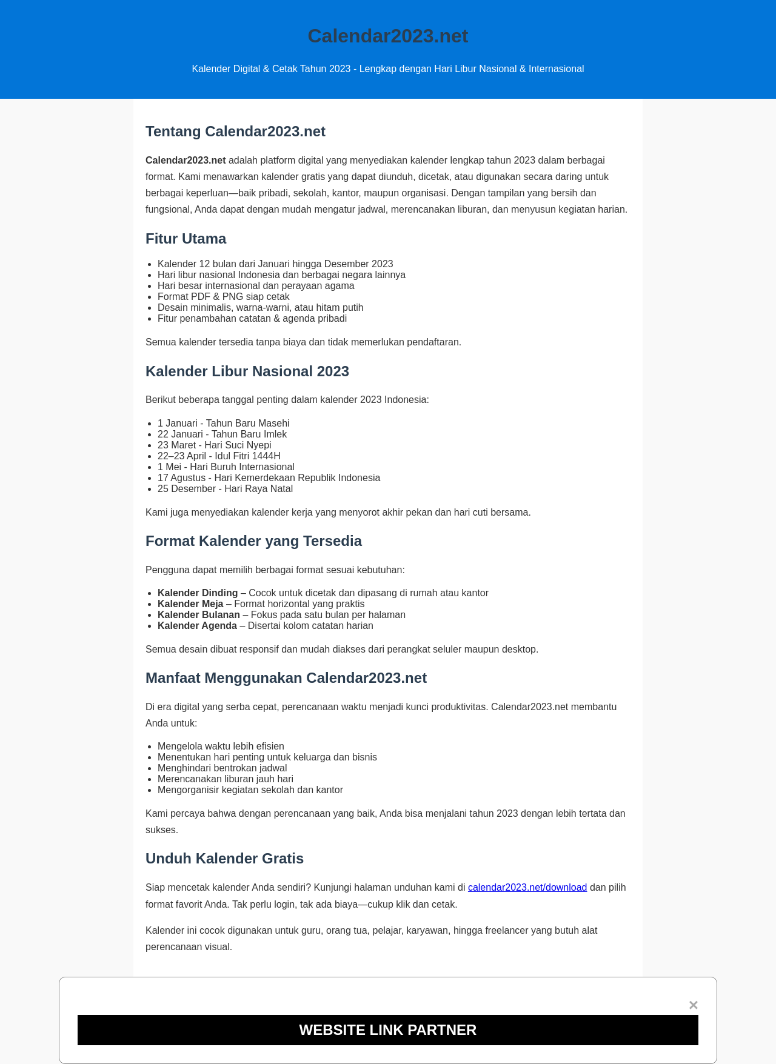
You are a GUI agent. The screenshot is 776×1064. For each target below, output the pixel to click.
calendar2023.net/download (527, 887)
